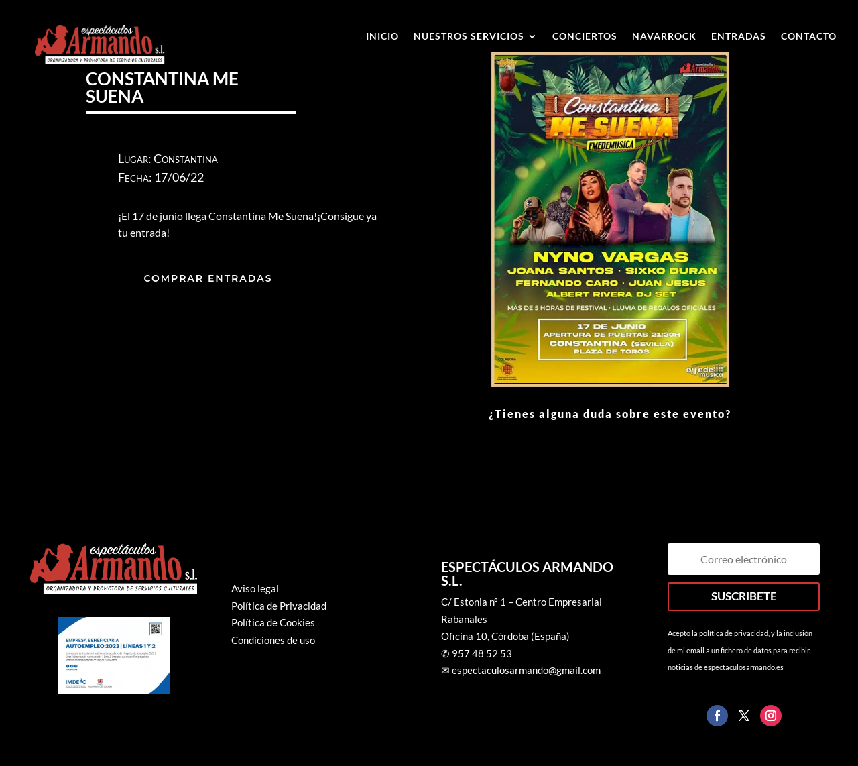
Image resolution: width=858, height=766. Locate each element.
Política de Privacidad (278, 606)
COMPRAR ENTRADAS (207, 278)
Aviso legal (255, 588)
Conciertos (584, 37)
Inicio (382, 37)
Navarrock (664, 37)
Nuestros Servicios (469, 37)
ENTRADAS (738, 37)
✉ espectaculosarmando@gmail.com (521, 670)
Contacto (809, 37)
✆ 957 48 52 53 (476, 653)
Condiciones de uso (273, 640)
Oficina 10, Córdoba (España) (505, 636)
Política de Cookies (273, 622)
